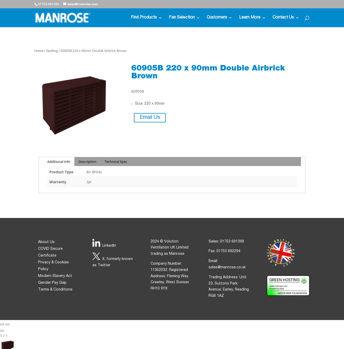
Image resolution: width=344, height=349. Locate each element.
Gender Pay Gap (52, 283)
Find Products (144, 18)
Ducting (52, 51)
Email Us (150, 117)
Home (38, 51)
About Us (46, 242)
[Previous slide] (2, 324)
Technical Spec (116, 161)
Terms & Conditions (55, 290)
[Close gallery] (2, 331)
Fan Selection (182, 18)
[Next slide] (7, 324)
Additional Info (58, 161)
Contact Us (283, 18)
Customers (217, 18)
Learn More (249, 18)
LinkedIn (109, 246)
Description (87, 161)
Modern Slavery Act (55, 276)
